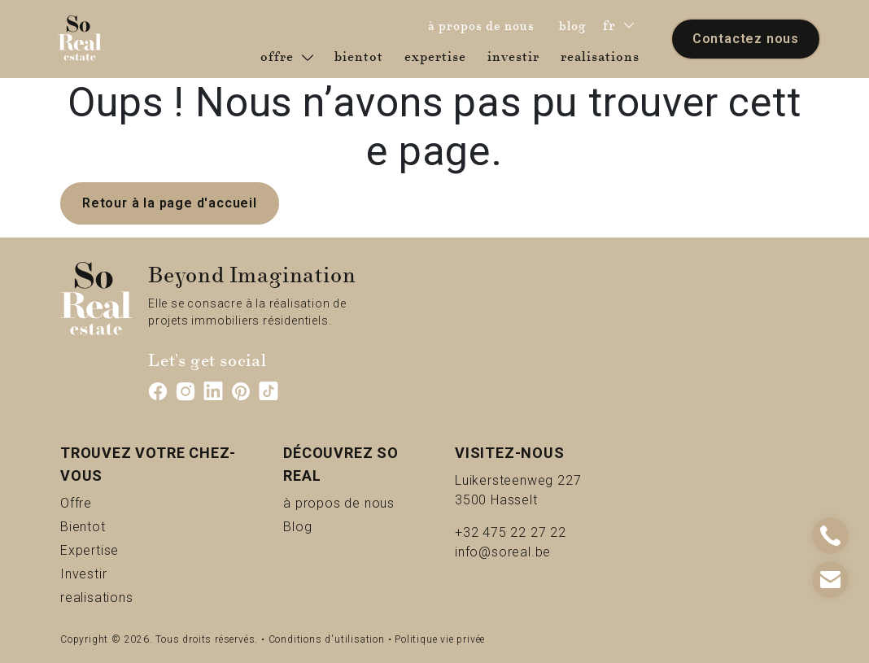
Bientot (109, 525)
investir (516, 56)
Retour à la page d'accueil (169, 203)
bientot (362, 56)
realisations (603, 56)
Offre (96, 502)
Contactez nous (745, 38)
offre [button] (286, 57)
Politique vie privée (440, 639)
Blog (316, 525)
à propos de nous (485, 24)
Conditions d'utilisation (327, 639)
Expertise (123, 549)
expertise (438, 56)
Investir (111, 573)
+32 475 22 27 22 (510, 532)
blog (577, 24)
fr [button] (618, 25)
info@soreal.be (503, 552)
